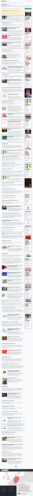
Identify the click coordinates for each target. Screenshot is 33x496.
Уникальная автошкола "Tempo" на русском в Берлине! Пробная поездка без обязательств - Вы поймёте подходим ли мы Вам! (28, 274)
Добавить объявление (28, 8)
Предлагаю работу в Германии (17, 8)
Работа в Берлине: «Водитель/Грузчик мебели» (14, 287)
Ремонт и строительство (27, 24)
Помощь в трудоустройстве (11, 8)
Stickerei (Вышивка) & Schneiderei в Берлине (28, 33)
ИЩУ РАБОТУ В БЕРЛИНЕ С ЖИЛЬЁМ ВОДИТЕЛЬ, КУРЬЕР (9, 195)
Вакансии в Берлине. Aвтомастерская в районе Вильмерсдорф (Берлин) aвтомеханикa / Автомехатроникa (14, 329)
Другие (26, 39)
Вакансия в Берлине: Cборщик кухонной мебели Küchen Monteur (14, 280)
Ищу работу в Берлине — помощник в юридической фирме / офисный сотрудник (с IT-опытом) (14, 206)
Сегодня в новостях (11, 488)
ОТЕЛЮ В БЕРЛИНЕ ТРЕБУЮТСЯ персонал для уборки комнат (14, 35)
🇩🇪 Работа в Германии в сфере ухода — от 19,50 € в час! (15, 425)
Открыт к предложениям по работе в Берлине (8, 307)
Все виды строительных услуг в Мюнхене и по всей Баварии (28, 79)
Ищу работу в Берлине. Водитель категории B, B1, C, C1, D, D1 (10, 200)
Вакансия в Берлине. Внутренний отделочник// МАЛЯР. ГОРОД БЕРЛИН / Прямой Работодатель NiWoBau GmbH (15, 67)
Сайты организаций (3, 489)
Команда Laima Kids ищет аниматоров (12, 94)
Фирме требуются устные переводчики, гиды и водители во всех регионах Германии (14, 371)
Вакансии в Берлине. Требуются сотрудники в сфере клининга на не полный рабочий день (14, 272)
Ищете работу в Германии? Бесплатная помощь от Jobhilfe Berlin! (14, 418)
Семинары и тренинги (11, 490)
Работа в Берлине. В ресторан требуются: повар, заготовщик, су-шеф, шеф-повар (14, 393)
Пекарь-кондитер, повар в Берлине (7, 240)
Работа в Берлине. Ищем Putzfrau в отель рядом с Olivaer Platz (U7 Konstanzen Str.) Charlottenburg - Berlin (14, 80)
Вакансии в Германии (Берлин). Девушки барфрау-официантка (14, 129)
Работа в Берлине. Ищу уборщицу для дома (8, 400)
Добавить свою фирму (3, 491)
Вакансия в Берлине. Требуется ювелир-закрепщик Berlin (10, 156)
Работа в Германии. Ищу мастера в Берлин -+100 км (9, 432)
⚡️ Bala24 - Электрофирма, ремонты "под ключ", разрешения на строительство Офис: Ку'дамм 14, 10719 (28, 136)
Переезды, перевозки (27, 232)
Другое (2, 8)
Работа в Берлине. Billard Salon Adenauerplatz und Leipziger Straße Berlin (14, 136)
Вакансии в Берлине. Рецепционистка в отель (8, 227)
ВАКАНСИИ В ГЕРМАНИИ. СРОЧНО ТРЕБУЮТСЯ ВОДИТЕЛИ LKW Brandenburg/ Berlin (12, 233)
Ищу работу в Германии (6, 8)
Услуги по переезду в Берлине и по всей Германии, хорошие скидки (28, 226)
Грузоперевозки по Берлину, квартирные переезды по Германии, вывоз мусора (28, 305)
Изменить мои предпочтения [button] (23, 493)
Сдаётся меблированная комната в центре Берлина (27, 48)
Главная (2, 5)
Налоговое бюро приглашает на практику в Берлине (14, 150)
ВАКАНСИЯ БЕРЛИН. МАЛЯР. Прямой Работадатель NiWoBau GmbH (14, 43)
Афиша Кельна (10, 491)
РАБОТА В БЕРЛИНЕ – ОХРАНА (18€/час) (7, 451)
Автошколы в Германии (27, 281)
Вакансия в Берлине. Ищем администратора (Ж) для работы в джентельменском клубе (14, 266)
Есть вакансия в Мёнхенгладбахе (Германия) (8, 406)
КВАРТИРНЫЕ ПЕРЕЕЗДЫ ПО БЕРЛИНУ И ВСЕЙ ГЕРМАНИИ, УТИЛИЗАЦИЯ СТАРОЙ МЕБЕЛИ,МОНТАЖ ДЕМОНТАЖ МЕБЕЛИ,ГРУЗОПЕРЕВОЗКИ (28, 242)
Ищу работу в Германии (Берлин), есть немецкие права (9, 411)
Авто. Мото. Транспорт (27, 249)
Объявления (4, 4)
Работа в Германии (9, 5)
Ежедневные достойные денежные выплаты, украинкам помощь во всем (13, 28)
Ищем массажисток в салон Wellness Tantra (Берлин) (27, 320)
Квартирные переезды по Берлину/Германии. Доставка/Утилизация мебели (28, 259)
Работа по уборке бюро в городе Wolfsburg (8, 182)
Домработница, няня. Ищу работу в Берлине (13, 336)
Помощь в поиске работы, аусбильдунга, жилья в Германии (14, 246)
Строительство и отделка (27, 25)
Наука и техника (10, 489)
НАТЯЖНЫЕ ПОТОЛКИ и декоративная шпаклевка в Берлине (28, 290)
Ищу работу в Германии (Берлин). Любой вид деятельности (10, 60)
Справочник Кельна (3, 488)
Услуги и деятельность (27, 38)
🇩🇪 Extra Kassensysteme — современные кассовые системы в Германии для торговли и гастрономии (28, 63)
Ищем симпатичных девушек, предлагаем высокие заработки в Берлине (14, 114)
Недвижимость (26, 53)
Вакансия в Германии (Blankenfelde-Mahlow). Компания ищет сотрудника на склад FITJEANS (11, 220)
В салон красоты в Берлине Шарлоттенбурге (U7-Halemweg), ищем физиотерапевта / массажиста (14, 121)
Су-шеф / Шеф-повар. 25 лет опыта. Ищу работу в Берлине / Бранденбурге (12, 87)
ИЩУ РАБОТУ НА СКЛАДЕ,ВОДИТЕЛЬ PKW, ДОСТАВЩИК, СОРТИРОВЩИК (11, 213)
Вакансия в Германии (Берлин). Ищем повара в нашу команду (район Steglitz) (14, 437)
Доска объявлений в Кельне (20, 470)
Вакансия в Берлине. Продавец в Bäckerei (8, 101)
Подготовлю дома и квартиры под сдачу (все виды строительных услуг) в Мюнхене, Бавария (28, 18)
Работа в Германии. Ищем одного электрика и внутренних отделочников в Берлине (14, 314)
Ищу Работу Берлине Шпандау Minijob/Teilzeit (13, 106)
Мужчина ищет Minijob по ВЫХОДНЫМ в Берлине (14, 350)
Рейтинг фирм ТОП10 (3, 490)
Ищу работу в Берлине (5, 143)
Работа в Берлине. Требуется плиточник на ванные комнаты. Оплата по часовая (14, 459)
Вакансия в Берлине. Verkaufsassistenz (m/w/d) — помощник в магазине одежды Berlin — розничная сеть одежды (12, 444)
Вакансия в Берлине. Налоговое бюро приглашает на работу (15, 176)
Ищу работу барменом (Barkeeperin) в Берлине (8, 343)
